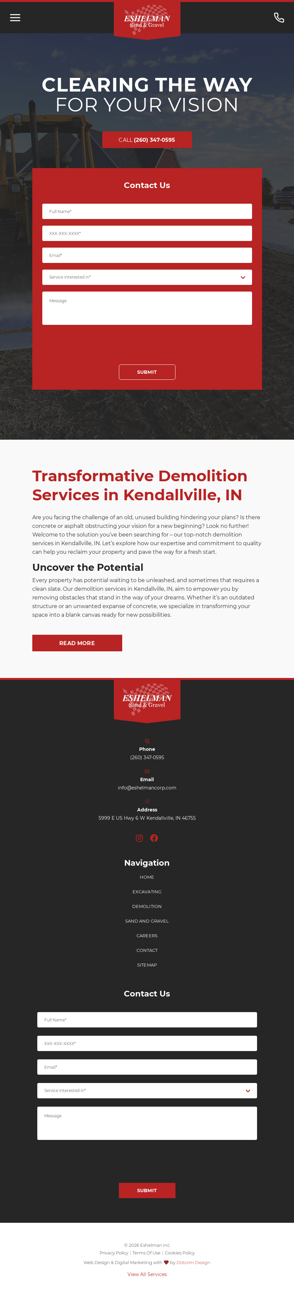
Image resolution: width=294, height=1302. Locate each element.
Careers (147, 943)
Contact (147, 958)
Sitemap (147, 972)
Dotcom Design (193, 1262)
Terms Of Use (146, 1253)
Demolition (147, 914)
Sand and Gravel (147, 928)
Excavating (147, 899)
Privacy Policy (114, 1253)
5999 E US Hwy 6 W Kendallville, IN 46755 (147, 826)
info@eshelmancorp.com (147, 795)
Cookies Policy (180, 1253)
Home (147, 884)
